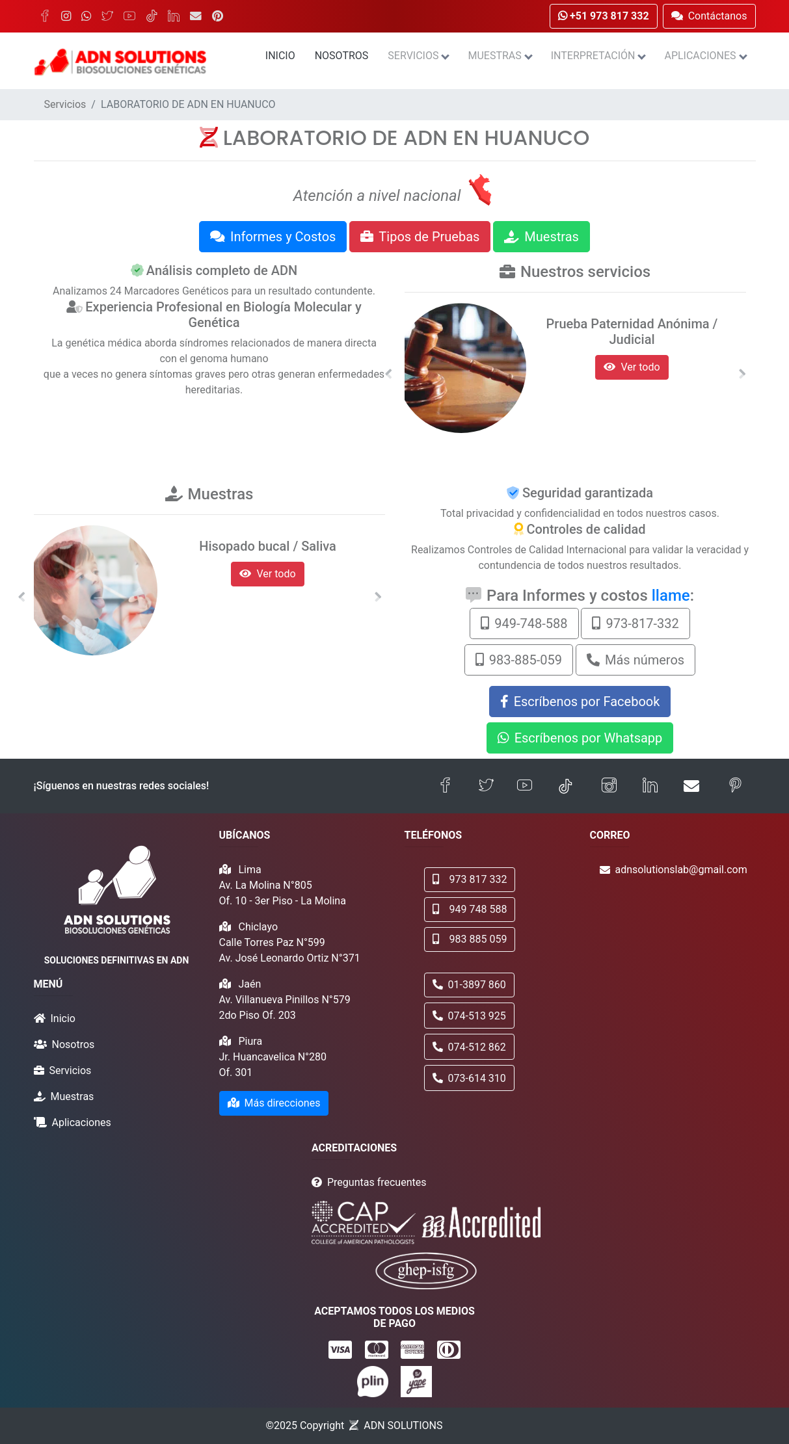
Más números (635, 660)
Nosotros (342, 55)
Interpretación (598, 55)
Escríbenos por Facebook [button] (580, 701)
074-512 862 (469, 1047)
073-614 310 (469, 1078)
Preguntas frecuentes (376, 1182)
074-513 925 (469, 1016)
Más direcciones (274, 1103)
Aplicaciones (704, 55)
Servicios (418, 55)
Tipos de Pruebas (419, 236)
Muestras (499, 55)
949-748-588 (524, 623)
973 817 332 (470, 879)
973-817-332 (635, 623)
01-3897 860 (469, 984)
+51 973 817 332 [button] (603, 16)
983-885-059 (518, 660)
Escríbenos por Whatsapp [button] (580, 738)
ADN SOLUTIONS (403, 1425)
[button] (389, 374)
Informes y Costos (273, 236)
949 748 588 (470, 909)
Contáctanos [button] (709, 16)
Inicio (280, 55)
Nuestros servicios (585, 272)
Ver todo (632, 367)
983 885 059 (470, 939)
